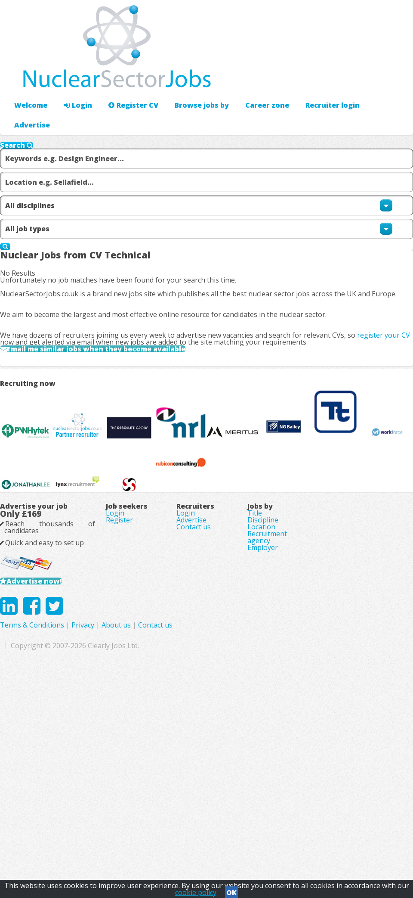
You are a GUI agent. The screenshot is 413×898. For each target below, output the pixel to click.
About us (236, 825)
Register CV (124, 80)
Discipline (262, 679)
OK (231, 890)
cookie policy (195, 890)
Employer (262, 727)
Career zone (249, 80)
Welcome (28, 80)
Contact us (193, 691)
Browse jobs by (188, 80)
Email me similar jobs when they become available (118, 386)
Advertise (319, 80)
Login (73, 80)
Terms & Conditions (152, 825)
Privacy (203, 825)
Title (254, 666)
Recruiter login (375, 80)
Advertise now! (46, 758)
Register (119, 679)
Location (261, 691)
